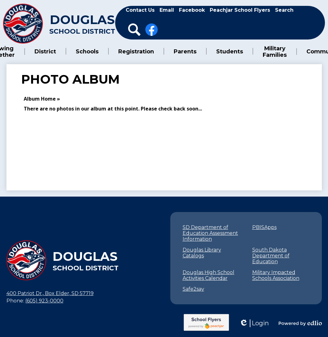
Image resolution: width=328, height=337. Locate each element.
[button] (51, 51)
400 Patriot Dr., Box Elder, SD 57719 (50, 293)
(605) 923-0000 (44, 300)
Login (254, 323)
